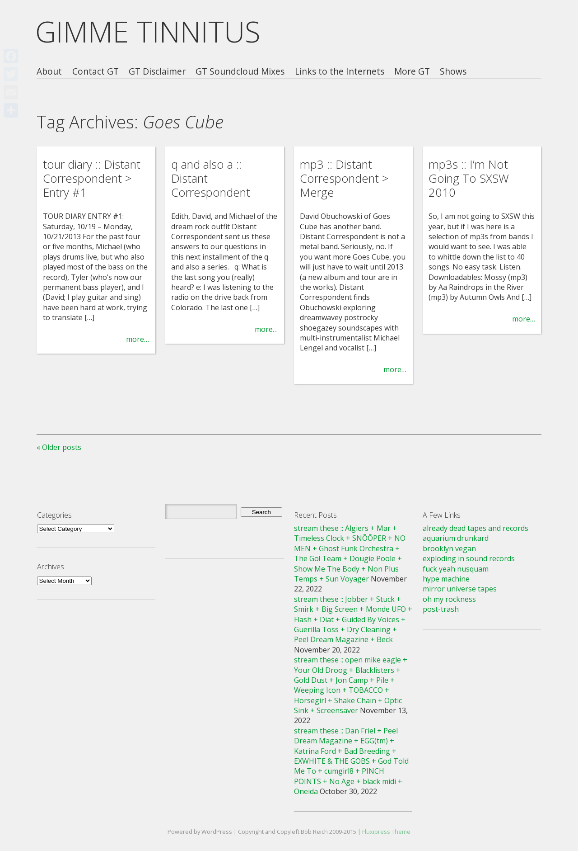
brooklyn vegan (449, 548)
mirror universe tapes (460, 589)
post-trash (441, 609)
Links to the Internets (339, 71)
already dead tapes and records (475, 528)
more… (137, 339)
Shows (453, 71)
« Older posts (59, 447)
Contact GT (95, 71)
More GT (412, 71)
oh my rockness (449, 599)
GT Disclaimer (157, 71)
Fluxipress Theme (386, 831)
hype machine (446, 579)
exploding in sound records (469, 558)
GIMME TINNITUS (148, 31)
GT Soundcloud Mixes (240, 71)
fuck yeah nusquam (456, 569)
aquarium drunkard (456, 538)
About (49, 71)
